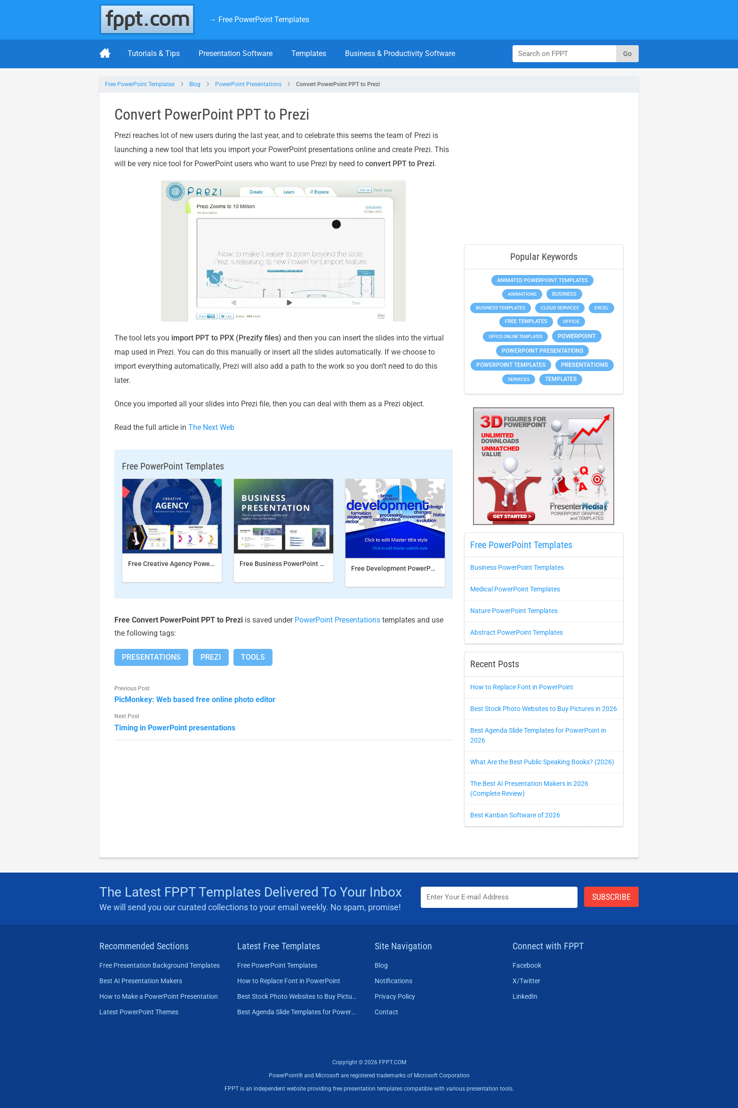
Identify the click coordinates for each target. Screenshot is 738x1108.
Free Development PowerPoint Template (412, 568)
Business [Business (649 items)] (564, 294)
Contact (386, 1012)
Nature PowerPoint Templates (514, 611)
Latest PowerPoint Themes (138, 1012)
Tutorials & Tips (154, 53)
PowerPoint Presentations (248, 84)
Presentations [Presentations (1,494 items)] (584, 364)
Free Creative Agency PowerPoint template (192, 563)
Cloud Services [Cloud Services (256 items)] (560, 307)
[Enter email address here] (499, 897)
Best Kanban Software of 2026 (515, 815)
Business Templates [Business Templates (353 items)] (500, 307)
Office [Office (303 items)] (571, 321)
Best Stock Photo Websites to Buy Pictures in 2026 (543, 708)
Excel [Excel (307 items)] (601, 307)
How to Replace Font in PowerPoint (521, 687)
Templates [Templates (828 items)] (561, 379)
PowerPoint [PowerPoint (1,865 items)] (577, 336)
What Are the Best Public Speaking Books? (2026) (542, 762)
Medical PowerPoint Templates (515, 589)
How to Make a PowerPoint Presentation (158, 996)
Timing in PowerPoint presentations (174, 727)
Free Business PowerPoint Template (294, 563)
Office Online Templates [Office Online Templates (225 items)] (515, 336)
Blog (195, 84)
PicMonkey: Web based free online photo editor (194, 699)
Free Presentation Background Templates (159, 965)
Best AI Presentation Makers (140, 981)
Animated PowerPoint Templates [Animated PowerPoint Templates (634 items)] (542, 280)
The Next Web (211, 427)
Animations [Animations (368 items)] (522, 294)
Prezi (211, 657)
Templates (308, 53)
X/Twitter (526, 981)
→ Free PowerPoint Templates (259, 19)
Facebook (527, 965)
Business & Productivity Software (400, 53)
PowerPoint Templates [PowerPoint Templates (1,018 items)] (510, 365)
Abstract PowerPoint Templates (516, 632)
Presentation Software (236, 53)
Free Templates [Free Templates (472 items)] (526, 321)
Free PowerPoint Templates (140, 84)
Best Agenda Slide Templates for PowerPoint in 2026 (297, 1012)
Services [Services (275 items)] (518, 379)
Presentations (151, 657)
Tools (253, 657)
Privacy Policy (395, 996)
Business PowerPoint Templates (517, 567)
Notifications (393, 981)
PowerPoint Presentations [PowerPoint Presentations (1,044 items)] (542, 351)
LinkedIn (525, 996)
